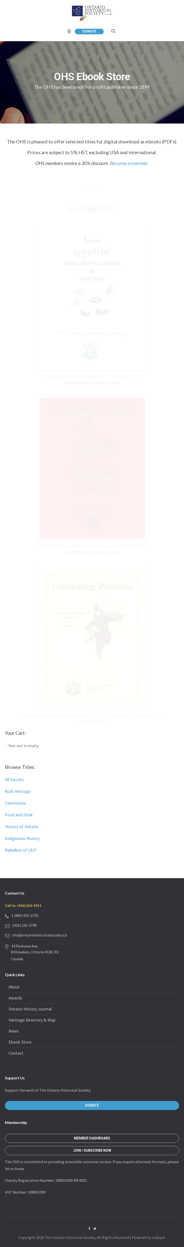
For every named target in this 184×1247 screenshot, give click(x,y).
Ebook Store (20, 1042)
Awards (15, 998)
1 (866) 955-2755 (24, 915)
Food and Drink (19, 815)
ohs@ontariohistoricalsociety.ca (39, 935)
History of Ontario (21, 826)
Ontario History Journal (30, 1009)
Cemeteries (15, 803)
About (14, 987)
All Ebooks (14, 779)
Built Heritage (18, 791)
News (14, 1031)
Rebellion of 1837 (21, 850)
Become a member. (129, 164)
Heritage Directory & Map (32, 1020)
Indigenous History (22, 838)
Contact (16, 1053)
